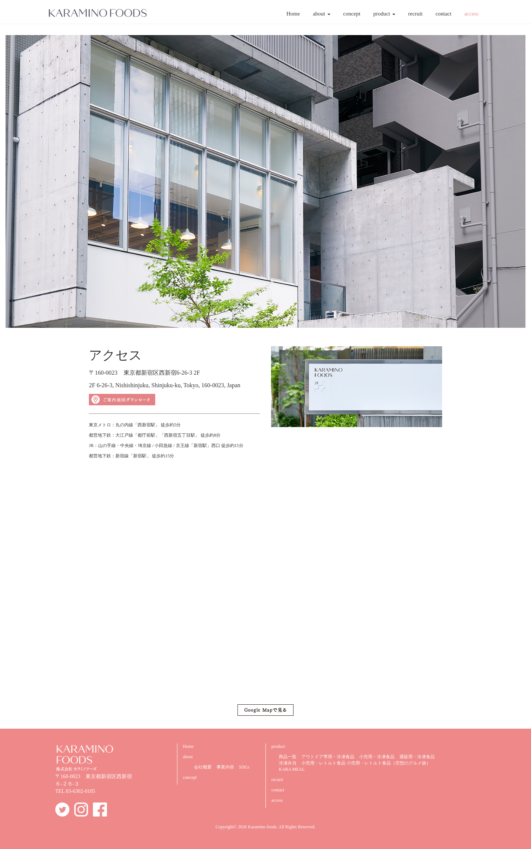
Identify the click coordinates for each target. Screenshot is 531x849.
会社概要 (203, 767)
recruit (415, 14)
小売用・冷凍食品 (377, 756)
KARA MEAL (292, 769)
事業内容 (225, 767)
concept (352, 14)
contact (443, 14)
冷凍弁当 (287, 763)
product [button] (384, 14)
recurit (277, 779)
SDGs (244, 767)
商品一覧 (287, 756)
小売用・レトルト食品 (323, 763)
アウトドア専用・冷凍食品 (327, 756)
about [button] (321, 14)
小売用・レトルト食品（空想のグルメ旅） (389, 763)
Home (293, 14)
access (471, 14)
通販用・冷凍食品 (417, 756)
